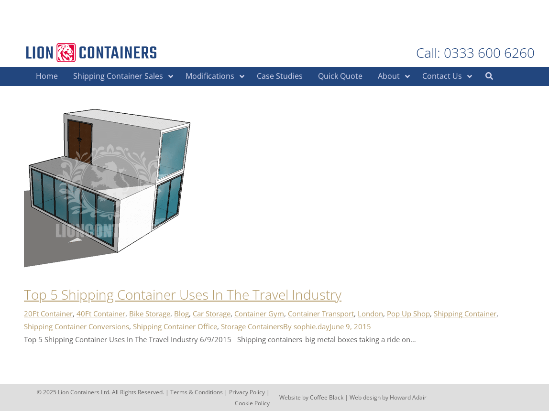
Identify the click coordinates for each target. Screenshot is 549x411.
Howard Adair (408, 397)
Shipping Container (465, 313)
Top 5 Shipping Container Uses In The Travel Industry (182, 294)
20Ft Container (48, 313)
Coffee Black (327, 397)
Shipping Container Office (175, 326)
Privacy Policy (247, 392)
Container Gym (259, 313)
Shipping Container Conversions (76, 326)
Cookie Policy (252, 403)
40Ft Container (101, 313)
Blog (181, 313)
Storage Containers (252, 326)
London (370, 313)
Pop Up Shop (408, 313)
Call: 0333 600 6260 (475, 52)
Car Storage (212, 313)
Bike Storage (149, 313)
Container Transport (321, 313)
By (306, 326)
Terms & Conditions (196, 392)
